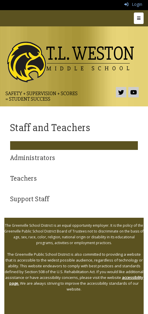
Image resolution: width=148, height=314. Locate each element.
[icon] (133, 92)
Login (133, 4)
